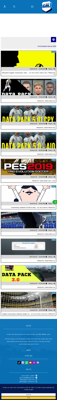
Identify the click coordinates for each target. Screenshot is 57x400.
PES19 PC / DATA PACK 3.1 (46, 269)
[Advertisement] (28, 30)
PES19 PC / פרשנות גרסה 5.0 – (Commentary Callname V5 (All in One (33, 216)
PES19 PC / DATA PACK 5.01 (46, 136)
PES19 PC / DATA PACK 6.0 (46, 109)
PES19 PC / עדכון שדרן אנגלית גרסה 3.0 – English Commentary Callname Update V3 (28, 322)
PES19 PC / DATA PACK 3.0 (46, 296)
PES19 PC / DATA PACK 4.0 (46, 242)
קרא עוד (28, 358)
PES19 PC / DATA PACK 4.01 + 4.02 (43, 189)
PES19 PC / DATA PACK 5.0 (46, 162)
